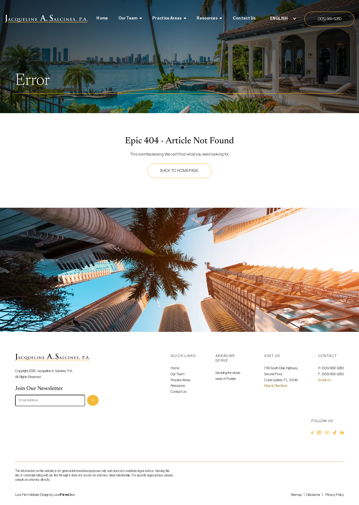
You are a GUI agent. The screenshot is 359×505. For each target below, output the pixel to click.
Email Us (324, 380)
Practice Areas (167, 18)
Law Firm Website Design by (34, 495)
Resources (207, 18)
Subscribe (93, 400)
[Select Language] (283, 18)
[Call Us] (329, 19)
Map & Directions (275, 385)
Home (102, 18)
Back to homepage (179, 171)
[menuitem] (102, 19)
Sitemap (296, 495)
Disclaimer (313, 495)
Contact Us (244, 18)
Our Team (128, 18)
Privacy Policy (334, 495)
